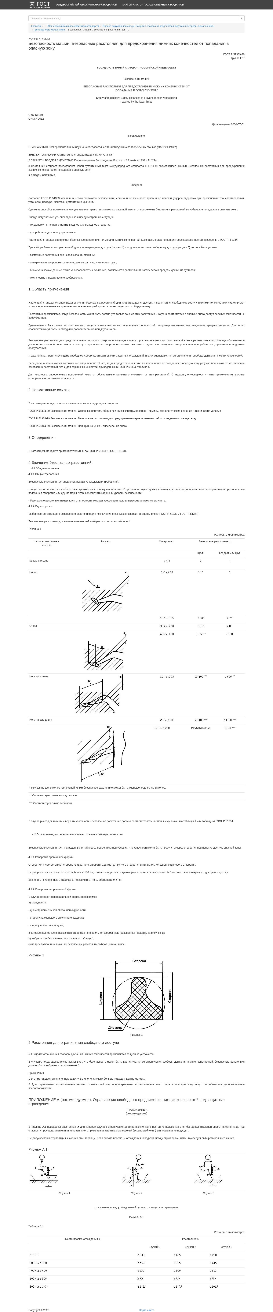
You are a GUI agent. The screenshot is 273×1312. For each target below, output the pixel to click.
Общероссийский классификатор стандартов (86, 4)
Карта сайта (146, 1310)
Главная (36, 26)
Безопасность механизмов (50, 29)
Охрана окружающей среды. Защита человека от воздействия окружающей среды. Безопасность (158, 26)
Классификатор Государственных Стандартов (153, 4)
